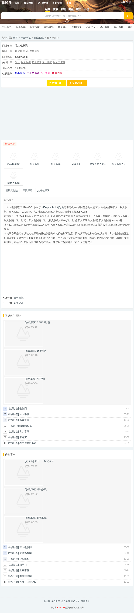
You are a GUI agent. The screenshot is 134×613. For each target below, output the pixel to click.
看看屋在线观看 (28, 443)
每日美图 (65, 601)
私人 (17, 62)
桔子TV (23, 564)
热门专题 (75, 601)
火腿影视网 (25, 553)
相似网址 (10, 143)
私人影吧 (47, 62)
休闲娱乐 (77, 27)
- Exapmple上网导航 (52, 207)
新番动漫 (13, 303)
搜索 (55, 9)
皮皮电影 (24, 558)
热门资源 (43, 3)
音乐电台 (63, 27)
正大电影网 (25, 547)
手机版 (47, 601)
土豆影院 (24, 570)
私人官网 (24, 431)
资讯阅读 (21, 27)
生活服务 (7, 27)
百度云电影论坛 (28, 582)
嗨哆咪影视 (25, 425)
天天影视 (13, 297)
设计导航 (104, 27)
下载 (68, 3)
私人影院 (37, 62)
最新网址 (29, 3)
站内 (47, 9)
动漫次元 (90, 27)
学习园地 (118, 27)
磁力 (78, 9)
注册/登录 (126, 2)
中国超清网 (25, 576)
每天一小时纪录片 (44, 461)
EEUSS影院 (43, 322)
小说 (86, 9)
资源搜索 (35, 27)
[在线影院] (13, 408)
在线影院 (39, 37)
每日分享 (55, 601)
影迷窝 (23, 437)
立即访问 (77, 83)
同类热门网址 (13, 315)
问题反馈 (85, 601)
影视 (63, 9)
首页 (17, 3)
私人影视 (26, 62)
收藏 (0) (56, 83)
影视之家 (24, 420)
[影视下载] (13, 576)
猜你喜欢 (10, 454)
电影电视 (49, 27)
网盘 (71, 9)
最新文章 (57, 3)
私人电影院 (59, 62)
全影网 (23, 408)
